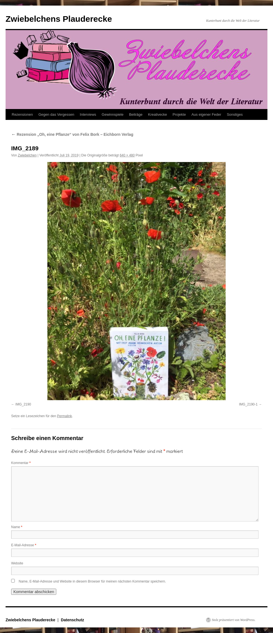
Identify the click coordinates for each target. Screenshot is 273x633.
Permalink (64, 416)
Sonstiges (235, 114)
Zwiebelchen (27, 155)
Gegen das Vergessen (56, 114)
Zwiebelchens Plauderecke (59, 18)
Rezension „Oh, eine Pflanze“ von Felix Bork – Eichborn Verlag (72, 134)
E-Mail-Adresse (23, 545)
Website (17, 563)
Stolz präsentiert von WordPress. (233, 620)
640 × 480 (127, 155)
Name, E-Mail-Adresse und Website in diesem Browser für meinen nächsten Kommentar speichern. (92, 581)
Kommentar (21, 463)
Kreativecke (157, 114)
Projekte (179, 114)
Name (16, 527)
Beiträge (135, 114)
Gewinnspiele (112, 114)
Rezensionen (22, 114)
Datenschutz (72, 620)
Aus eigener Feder (206, 114)
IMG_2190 (23, 404)
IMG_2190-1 (248, 404)
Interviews (88, 114)
